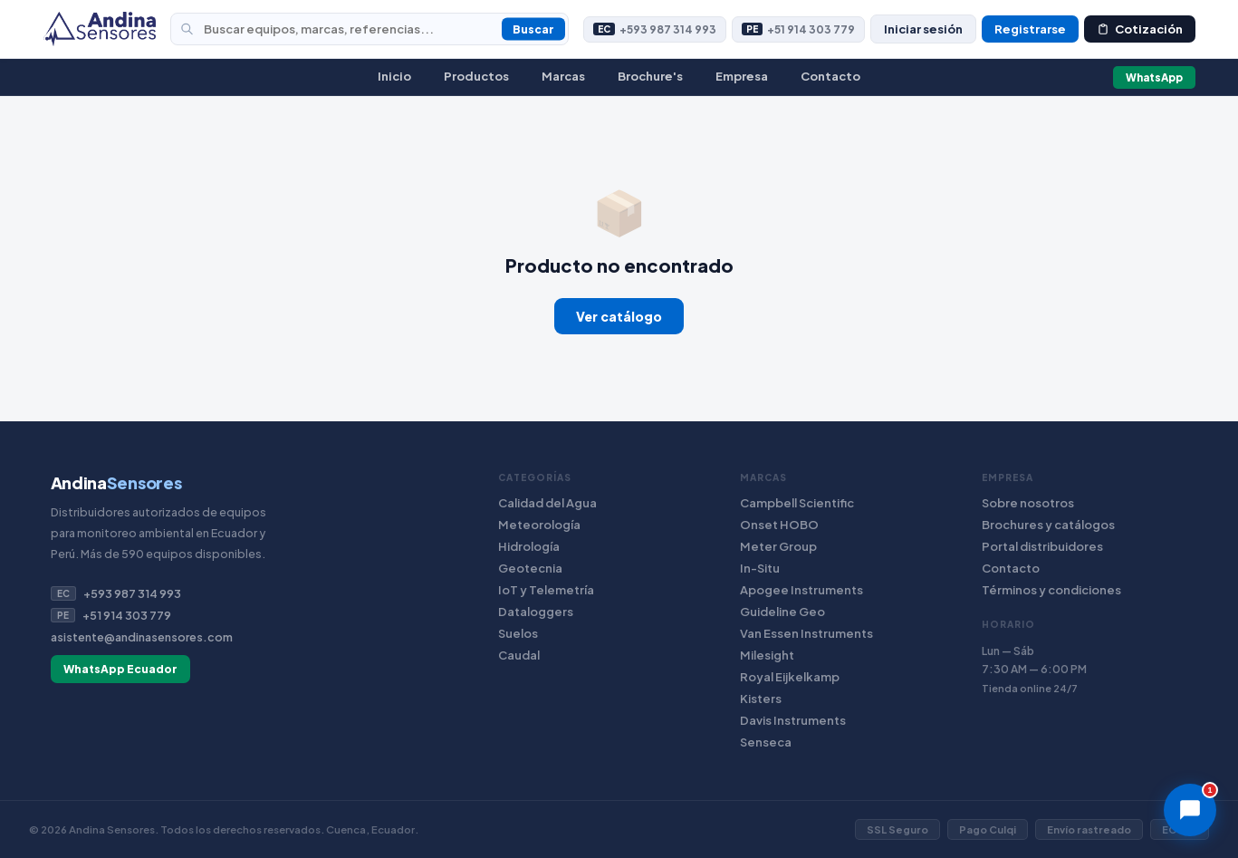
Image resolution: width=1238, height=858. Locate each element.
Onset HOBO (779, 524)
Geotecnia (530, 568)
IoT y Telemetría (546, 590)
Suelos (518, 633)
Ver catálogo (619, 316)
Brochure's (650, 76)
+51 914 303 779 (798, 29)
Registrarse (1030, 29)
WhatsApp (1154, 77)
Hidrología (529, 546)
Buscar (533, 29)
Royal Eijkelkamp (790, 677)
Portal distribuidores (1042, 546)
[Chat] (1190, 810)
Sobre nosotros (1028, 503)
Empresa (741, 76)
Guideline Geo (782, 611)
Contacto (830, 76)
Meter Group (778, 546)
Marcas (563, 76)
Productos (476, 76)
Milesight (767, 655)
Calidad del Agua (547, 503)
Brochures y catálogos (1048, 524)
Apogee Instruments (801, 590)
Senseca (766, 742)
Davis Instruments (793, 720)
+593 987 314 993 (654, 29)
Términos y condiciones (1051, 590)
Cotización (1140, 29)
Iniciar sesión (923, 29)
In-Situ (760, 568)
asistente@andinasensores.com (142, 637)
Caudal (519, 655)
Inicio (394, 76)
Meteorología (539, 524)
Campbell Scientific (797, 503)
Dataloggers (535, 611)
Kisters (761, 698)
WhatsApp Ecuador (120, 669)
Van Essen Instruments (806, 633)
